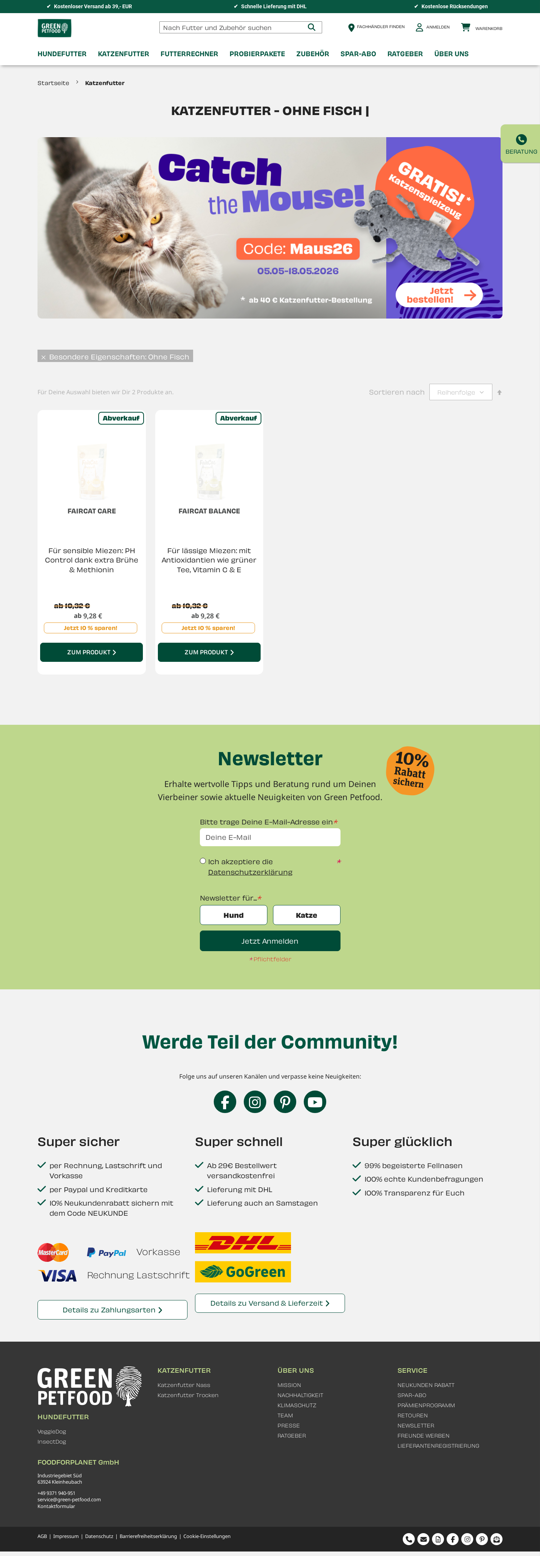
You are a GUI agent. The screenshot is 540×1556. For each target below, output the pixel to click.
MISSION (289, 1385)
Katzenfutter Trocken (188, 1395)
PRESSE (289, 1425)
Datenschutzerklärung (250, 871)
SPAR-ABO (412, 1395)
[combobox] (240, 27)
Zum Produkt (89, 652)
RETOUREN (413, 1415)
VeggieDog (52, 1431)
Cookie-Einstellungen (207, 1536)
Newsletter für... (228, 897)
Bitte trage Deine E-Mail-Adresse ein (266, 821)
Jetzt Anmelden (270, 940)
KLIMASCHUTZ (297, 1405)
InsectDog (52, 1441)
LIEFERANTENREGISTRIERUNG (438, 1445)
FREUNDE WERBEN (424, 1435)
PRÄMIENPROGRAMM (426, 1405)
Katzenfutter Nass (184, 1385)
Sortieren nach (397, 391)
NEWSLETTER (416, 1425)
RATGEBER (292, 1435)
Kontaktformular (56, 1506)
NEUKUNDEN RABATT (426, 1385)
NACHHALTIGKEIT (300, 1395)
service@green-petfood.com (69, 1499)
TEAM (285, 1415)
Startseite (54, 83)
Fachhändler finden (381, 26)
